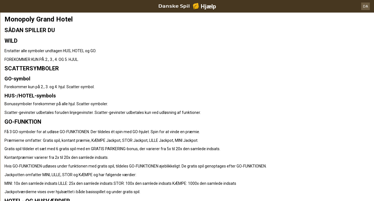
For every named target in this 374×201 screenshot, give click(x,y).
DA (365, 6)
